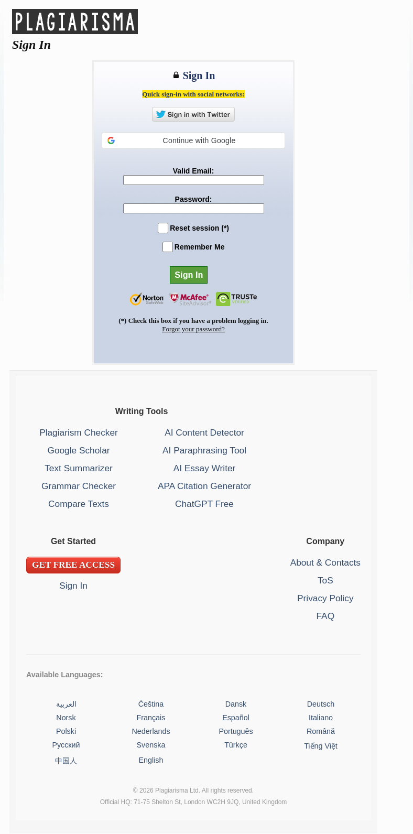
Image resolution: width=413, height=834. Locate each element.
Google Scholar (78, 450)
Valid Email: (193, 171)
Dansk (236, 704)
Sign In (73, 585)
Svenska (151, 745)
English (151, 760)
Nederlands (151, 731)
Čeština (151, 704)
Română (321, 731)
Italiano (321, 717)
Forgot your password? (193, 329)
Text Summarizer (79, 468)
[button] (193, 140)
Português (236, 731)
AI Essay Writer (204, 468)
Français (151, 717)
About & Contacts (325, 562)
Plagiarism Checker (78, 432)
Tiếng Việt (321, 746)
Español (235, 717)
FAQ (326, 616)
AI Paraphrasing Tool (204, 450)
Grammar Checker (78, 486)
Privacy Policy (325, 598)
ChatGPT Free (204, 504)
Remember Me (200, 247)
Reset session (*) (199, 228)
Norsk (65, 717)
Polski (66, 731)
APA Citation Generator (204, 486)
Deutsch (320, 704)
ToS (325, 580)
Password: (193, 199)
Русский (66, 745)
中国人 (66, 760)
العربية (66, 704)
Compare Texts (78, 504)
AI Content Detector (204, 432)
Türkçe (235, 745)
